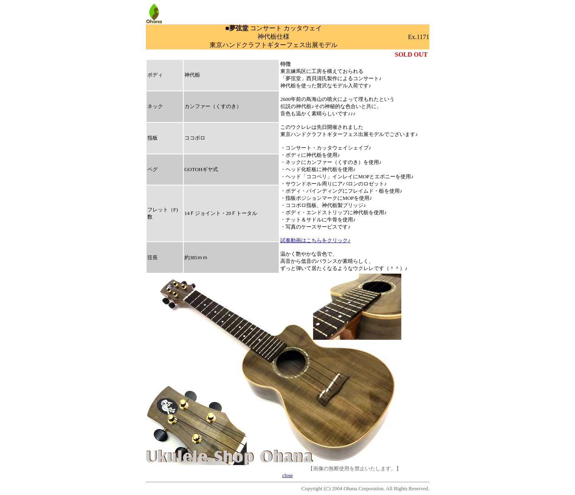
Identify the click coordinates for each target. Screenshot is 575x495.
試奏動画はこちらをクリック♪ (315, 240)
